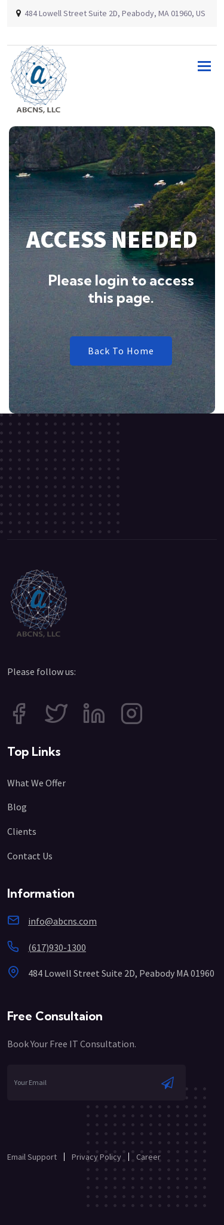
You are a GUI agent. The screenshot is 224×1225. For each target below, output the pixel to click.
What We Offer (36, 783)
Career (148, 1157)
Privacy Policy (96, 1157)
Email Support (32, 1157)
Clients (21, 831)
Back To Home (121, 351)
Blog (17, 807)
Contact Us (30, 856)
